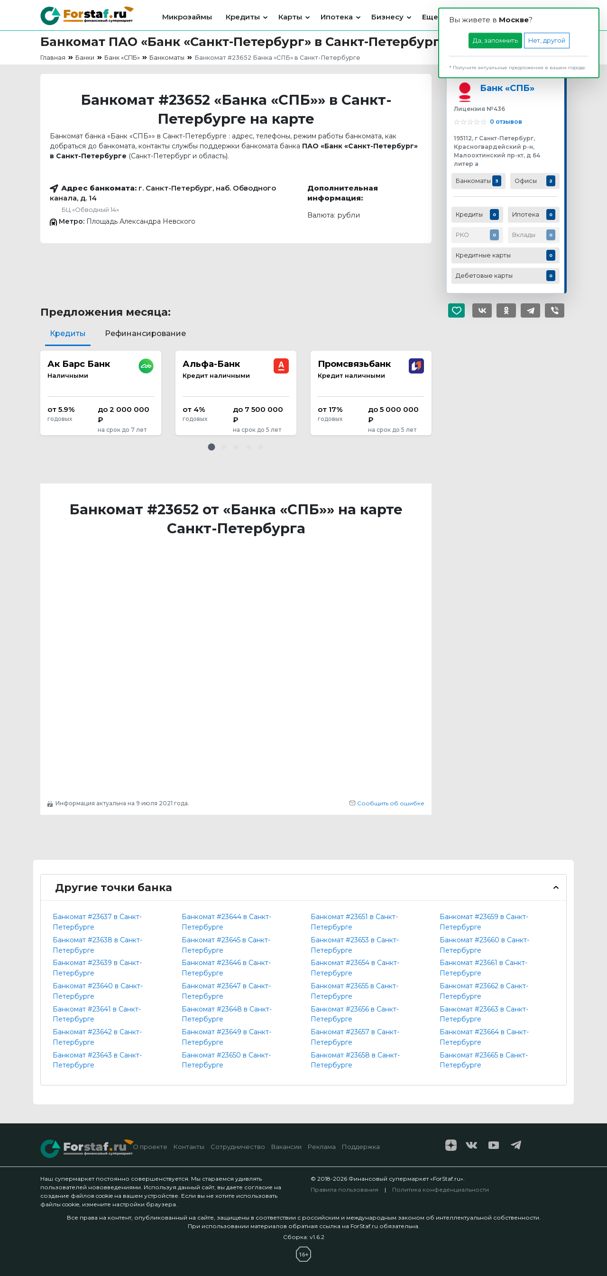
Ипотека (337, 16)
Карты (290, 16)
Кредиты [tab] (68, 333)
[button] (211, 447)
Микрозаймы (187, 16)
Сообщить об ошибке (386, 803)
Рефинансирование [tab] (145, 333)
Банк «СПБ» (507, 87)
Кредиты (243, 16)
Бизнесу (387, 16)
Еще (430, 16)
